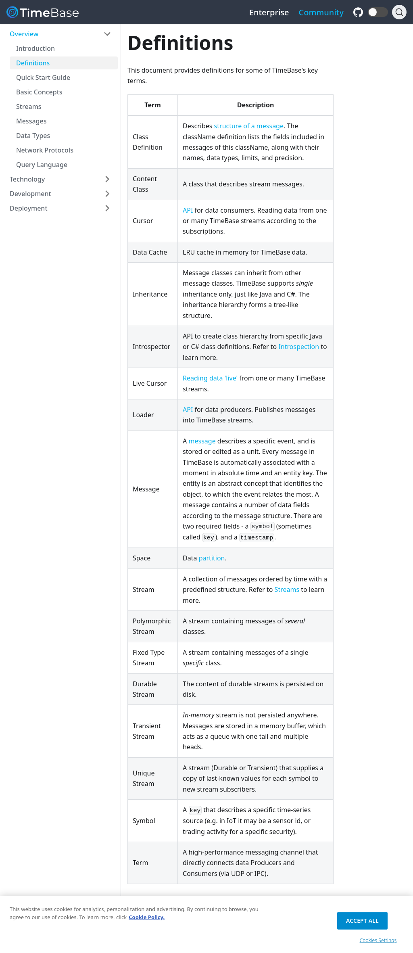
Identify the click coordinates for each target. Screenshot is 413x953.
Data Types (33, 135)
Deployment (29, 208)
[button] (378, 12)
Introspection (298, 346)
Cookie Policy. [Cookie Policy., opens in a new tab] (147, 919)
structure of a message (249, 125)
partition (212, 558)
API (188, 210)
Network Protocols (44, 150)
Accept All (362, 923)
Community (321, 12)
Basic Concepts (39, 92)
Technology (27, 179)
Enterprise (269, 12)
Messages (31, 121)
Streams (29, 106)
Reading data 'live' (210, 378)
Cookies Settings (378, 942)
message (202, 441)
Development (30, 193)
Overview (24, 33)
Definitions (33, 63)
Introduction (35, 48)
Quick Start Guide (43, 77)
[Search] (399, 12)
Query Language (41, 164)
